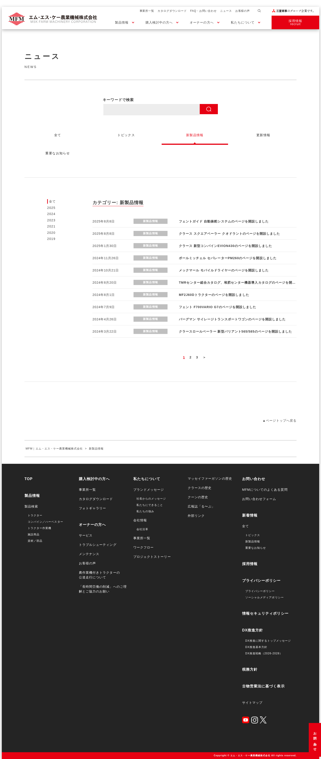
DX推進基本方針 (256, 647)
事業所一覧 (147, 10)
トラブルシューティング (98, 544)
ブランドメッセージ (148, 489)
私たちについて (243, 22)
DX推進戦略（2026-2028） (263, 653)
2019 (51, 239)
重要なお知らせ (255, 547)
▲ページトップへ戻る (280, 420)
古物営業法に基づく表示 (263, 686)
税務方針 (250, 669)
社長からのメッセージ (151, 498)
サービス (85, 535)
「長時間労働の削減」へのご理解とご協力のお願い (103, 589)
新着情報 (250, 515)
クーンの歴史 (198, 497)
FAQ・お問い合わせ (203, 10)
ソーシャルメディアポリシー (264, 597)
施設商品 (33, 534)
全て (52, 201)
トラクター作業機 (39, 528)
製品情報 (122, 22)
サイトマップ (252, 702)
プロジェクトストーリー (152, 556)
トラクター (35, 515)
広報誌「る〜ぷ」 (201, 506)
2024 (51, 214)
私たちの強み (145, 511)
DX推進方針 (252, 630)
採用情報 (250, 564)
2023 (51, 220)
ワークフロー (143, 547)
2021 (51, 226)
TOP (28, 479)
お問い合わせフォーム (259, 499)
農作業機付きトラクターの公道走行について (99, 575)
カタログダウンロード (172, 10)
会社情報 (140, 520)
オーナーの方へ (202, 22)
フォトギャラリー (92, 508)
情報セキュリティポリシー (265, 613)
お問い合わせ (315, 740)
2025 (51, 208)
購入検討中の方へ (159, 22)
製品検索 (31, 506)
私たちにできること (149, 505)
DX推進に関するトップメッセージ (268, 640)
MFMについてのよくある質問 (265, 489)
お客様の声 (242, 10)
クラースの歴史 (200, 488)
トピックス (252, 535)
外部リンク (196, 515)
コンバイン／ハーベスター (45, 521)
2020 (51, 232)
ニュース (226, 10)
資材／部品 (35, 540)
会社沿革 (142, 529)
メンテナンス (89, 554)
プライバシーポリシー (261, 581)
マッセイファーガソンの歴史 (210, 478)
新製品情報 (252, 541)
